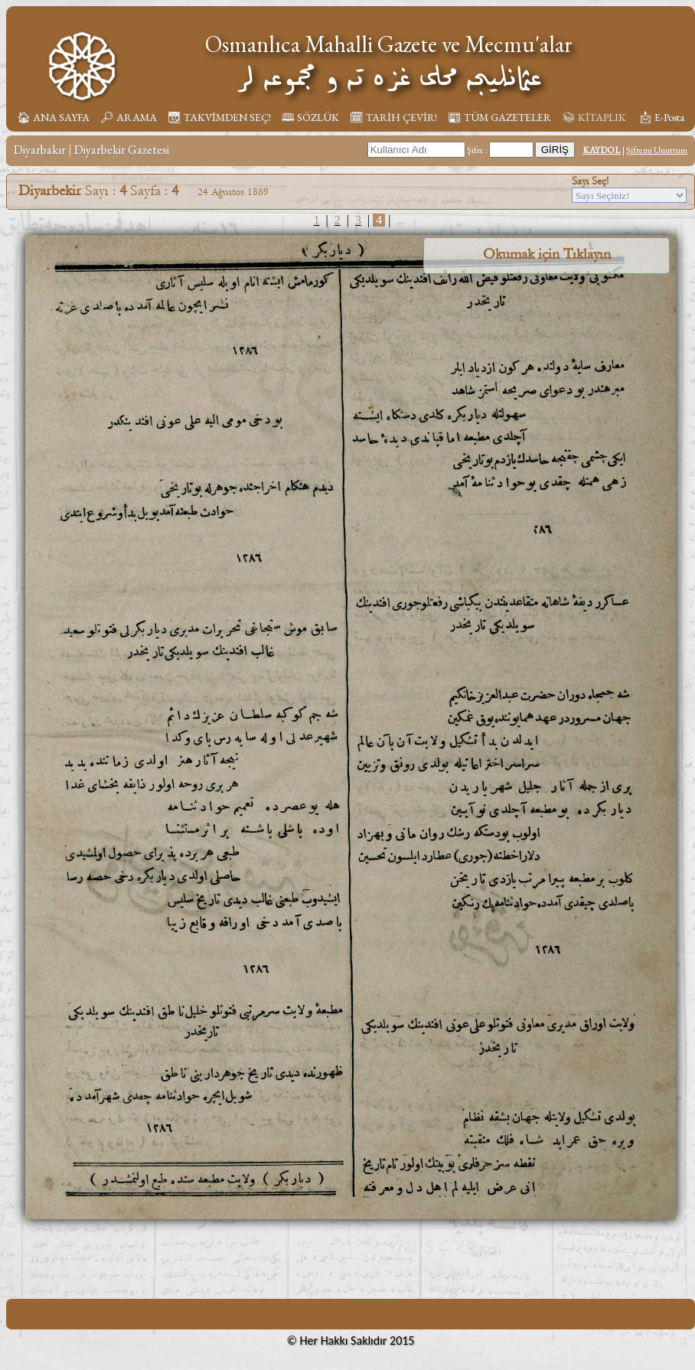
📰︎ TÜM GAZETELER (499, 117)
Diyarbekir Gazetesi (121, 150)
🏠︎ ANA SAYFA (53, 117)
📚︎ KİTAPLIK (594, 117)
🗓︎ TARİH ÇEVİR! (393, 117)
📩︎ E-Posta (661, 117)
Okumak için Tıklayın (547, 254)
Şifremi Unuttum (656, 150)
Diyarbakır (40, 150)
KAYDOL (601, 150)
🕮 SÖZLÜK (310, 117)
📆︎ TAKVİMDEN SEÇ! (219, 117)
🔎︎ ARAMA (128, 117)
